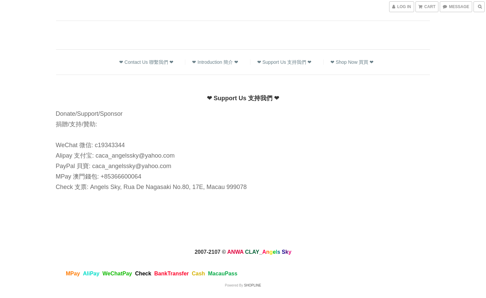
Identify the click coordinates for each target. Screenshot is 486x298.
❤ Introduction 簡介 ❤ (215, 62)
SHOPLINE (252, 285)
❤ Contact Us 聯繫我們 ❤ (146, 62)
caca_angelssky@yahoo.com (135, 155)
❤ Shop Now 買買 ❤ (352, 62)
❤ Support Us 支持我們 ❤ (284, 62)
